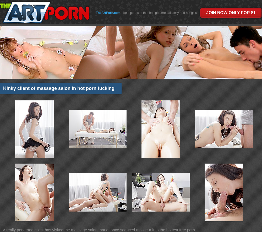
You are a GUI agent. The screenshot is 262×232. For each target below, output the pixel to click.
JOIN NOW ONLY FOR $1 (230, 12)
